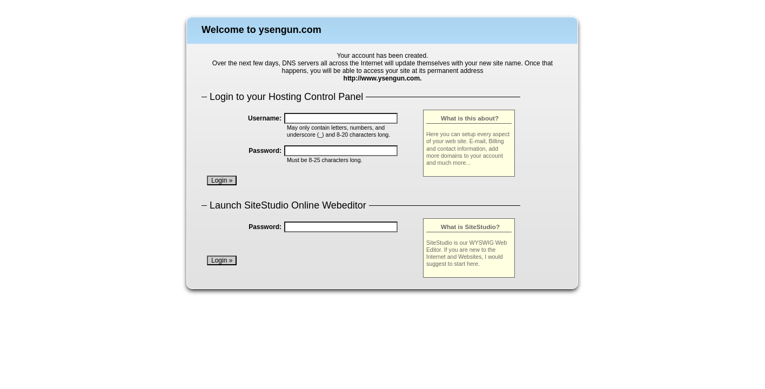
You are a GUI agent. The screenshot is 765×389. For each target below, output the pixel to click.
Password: (265, 151)
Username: (264, 118)
